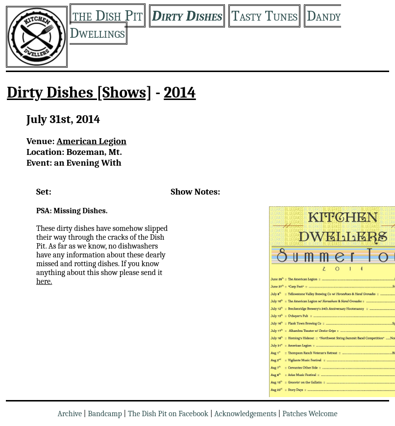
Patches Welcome (309, 413)
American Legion (91, 141)
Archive (69, 413)
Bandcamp (105, 413)
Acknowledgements (245, 413)
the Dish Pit (108, 15)
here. (44, 281)
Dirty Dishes (187, 16)
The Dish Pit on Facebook (168, 413)
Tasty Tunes (264, 16)
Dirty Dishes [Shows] (79, 92)
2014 (180, 92)
